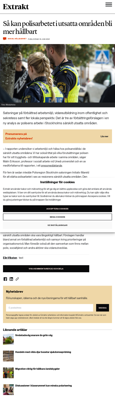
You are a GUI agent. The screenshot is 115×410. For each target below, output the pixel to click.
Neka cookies (57, 217)
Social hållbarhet (17, 39)
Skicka (102, 308)
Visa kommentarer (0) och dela (46, 269)
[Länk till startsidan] (16, 7)
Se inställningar (57, 225)
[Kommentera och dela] (4, 38)
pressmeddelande (51, 165)
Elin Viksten (10, 257)
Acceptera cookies (57, 208)
